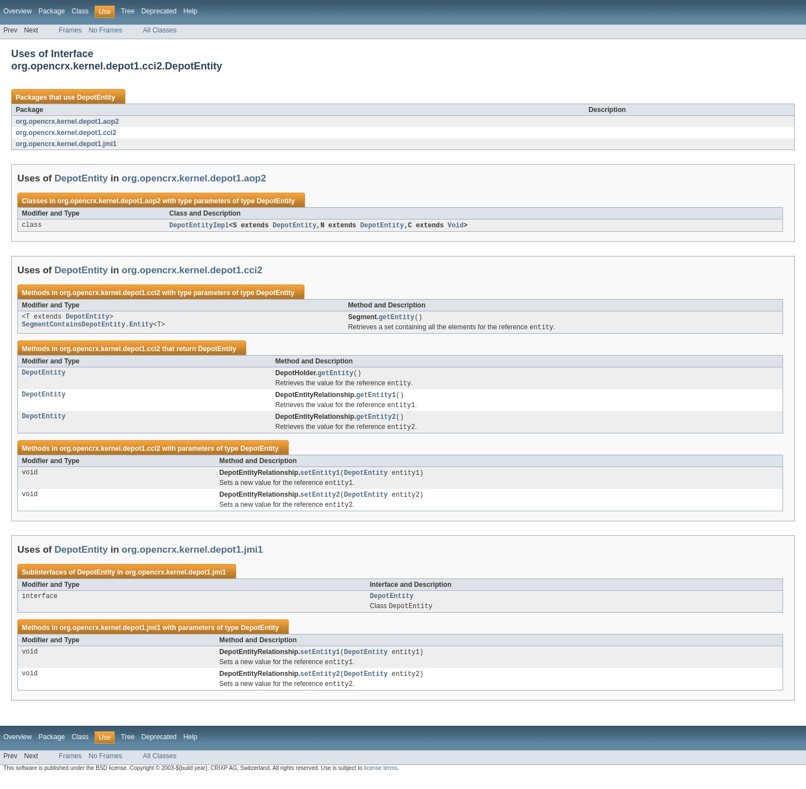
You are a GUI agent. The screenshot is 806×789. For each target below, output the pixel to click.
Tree (128, 11)
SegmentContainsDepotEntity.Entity (87, 327)
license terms (380, 779)
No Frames (105, 30)
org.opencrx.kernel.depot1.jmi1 (66, 144)
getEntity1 (376, 398)
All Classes (159, 30)
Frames (70, 30)
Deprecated (159, 11)
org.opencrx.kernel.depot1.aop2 (67, 121)
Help (190, 11)
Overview (17, 11)
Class (80, 11)
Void (455, 225)
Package (52, 11)
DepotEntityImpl (199, 225)
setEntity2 (320, 501)
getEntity (396, 318)
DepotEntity (96, 97)
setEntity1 (320, 478)
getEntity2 (376, 421)
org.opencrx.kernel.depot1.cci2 (66, 133)
